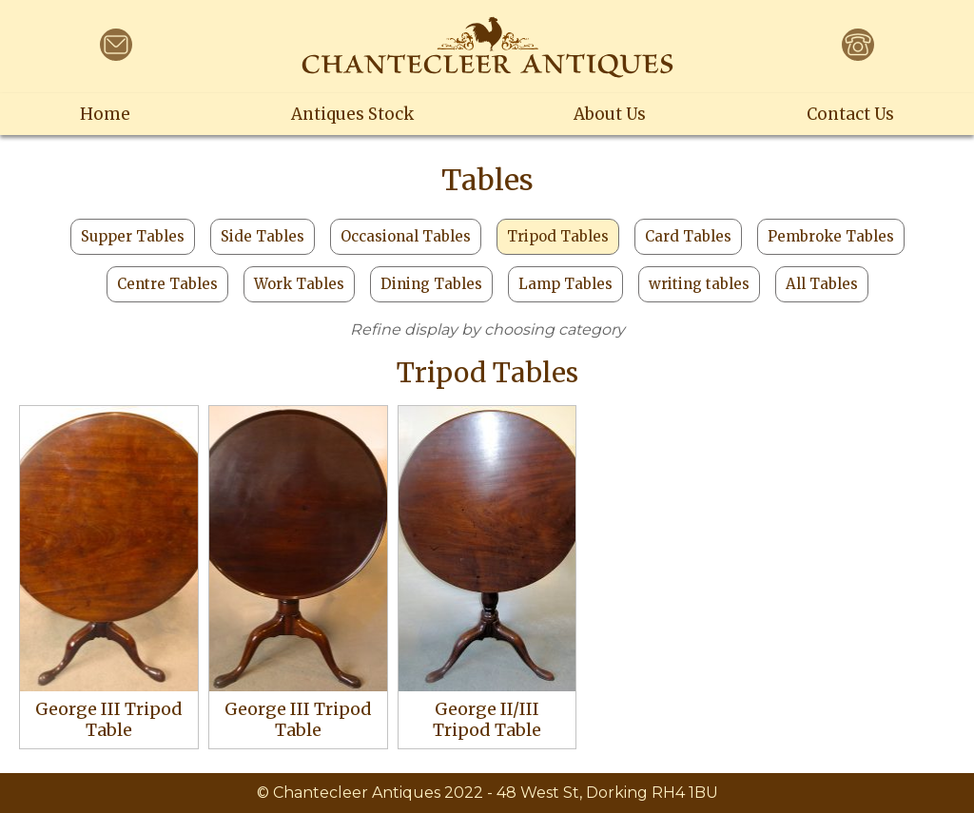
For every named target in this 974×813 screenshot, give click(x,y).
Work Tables (299, 284)
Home (105, 114)
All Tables (822, 284)
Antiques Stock (352, 114)
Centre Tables (167, 284)
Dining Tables (431, 284)
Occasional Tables (406, 236)
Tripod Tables (558, 236)
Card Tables (688, 236)
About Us (610, 114)
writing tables (699, 284)
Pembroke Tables (831, 236)
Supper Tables (133, 236)
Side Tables (262, 236)
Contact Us (850, 114)
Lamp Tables (565, 284)
